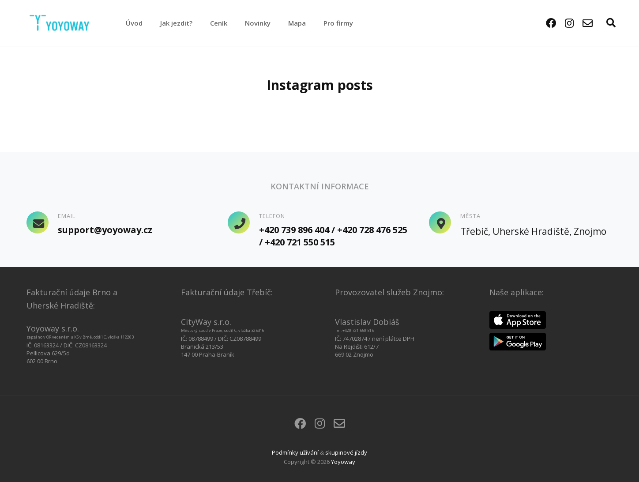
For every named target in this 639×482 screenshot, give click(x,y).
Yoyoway (343, 462)
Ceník (218, 23)
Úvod (134, 23)
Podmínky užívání (295, 452)
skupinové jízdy (346, 452)
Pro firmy (338, 23)
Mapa (297, 23)
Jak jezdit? (176, 23)
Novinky (258, 23)
